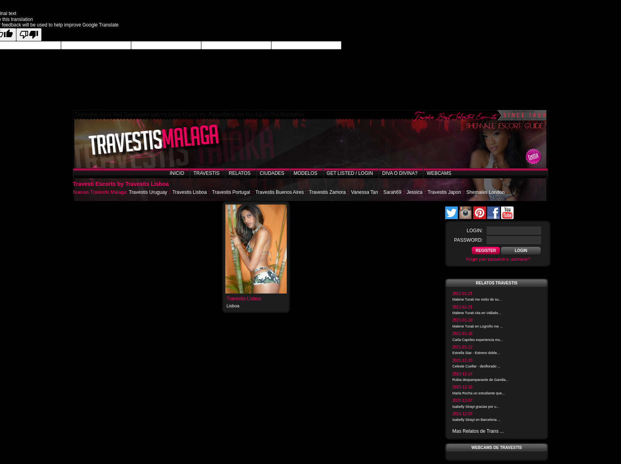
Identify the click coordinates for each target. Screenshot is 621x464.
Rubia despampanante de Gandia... (480, 380)
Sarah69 (392, 192)
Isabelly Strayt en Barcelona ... (476, 420)
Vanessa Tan (364, 192)
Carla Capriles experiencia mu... (477, 340)
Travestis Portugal (231, 192)
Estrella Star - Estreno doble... (476, 353)
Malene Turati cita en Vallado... (476, 313)
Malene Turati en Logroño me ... (477, 326)
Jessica (415, 192)
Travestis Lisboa (189, 192)
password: (468, 240)
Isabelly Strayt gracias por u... (475, 407)
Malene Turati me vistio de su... (477, 299)
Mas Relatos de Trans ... (478, 431)
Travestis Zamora (327, 192)
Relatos (240, 173)
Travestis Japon (444, 192)
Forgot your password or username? (498, 259)
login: (475, 230)
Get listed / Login (350, 173)
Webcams (439, 173)
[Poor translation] (29, 34)
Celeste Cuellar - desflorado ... (476, 366)
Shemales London (485, 192)
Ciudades (272, 173)
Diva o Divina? (399, 173)
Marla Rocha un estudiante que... (478, 393)
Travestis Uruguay (148, 192)
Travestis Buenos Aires (279, 192)
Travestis (206, 173)
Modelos (305, 173)
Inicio (177, 173)
